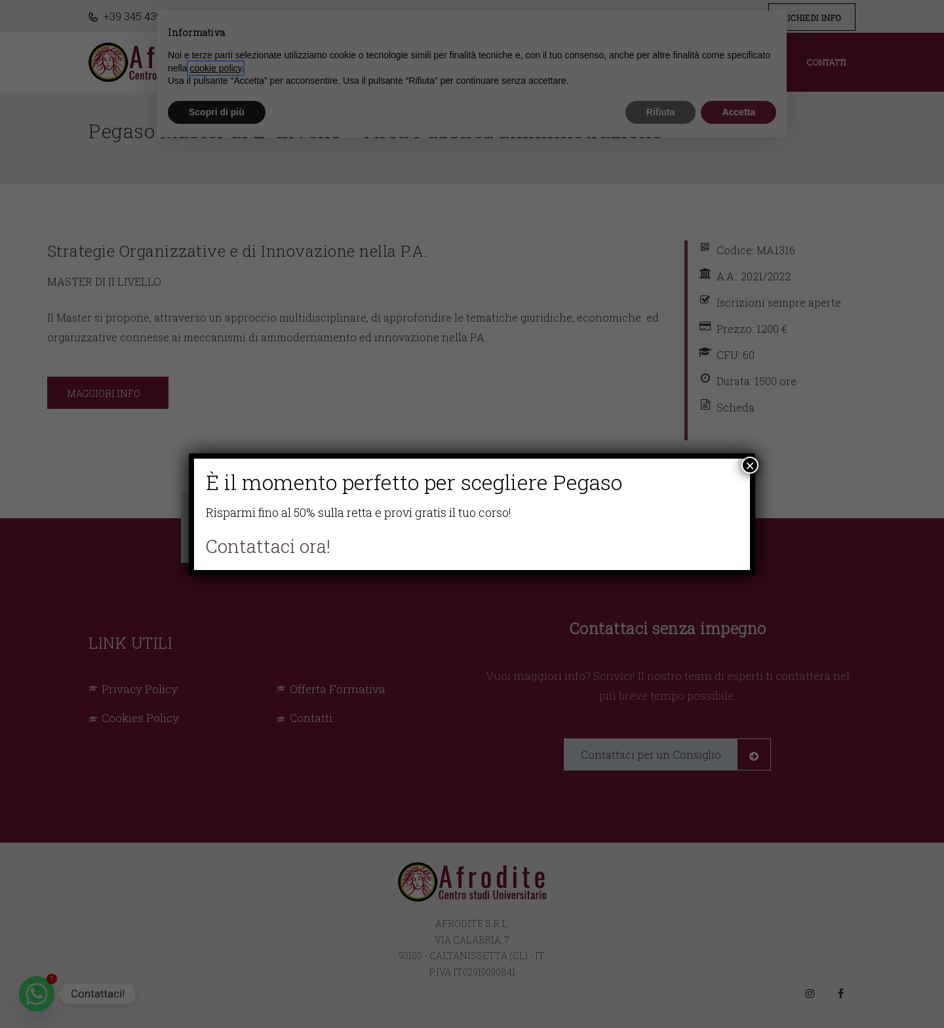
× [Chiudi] (750, 465)
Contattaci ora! (268, 546)
